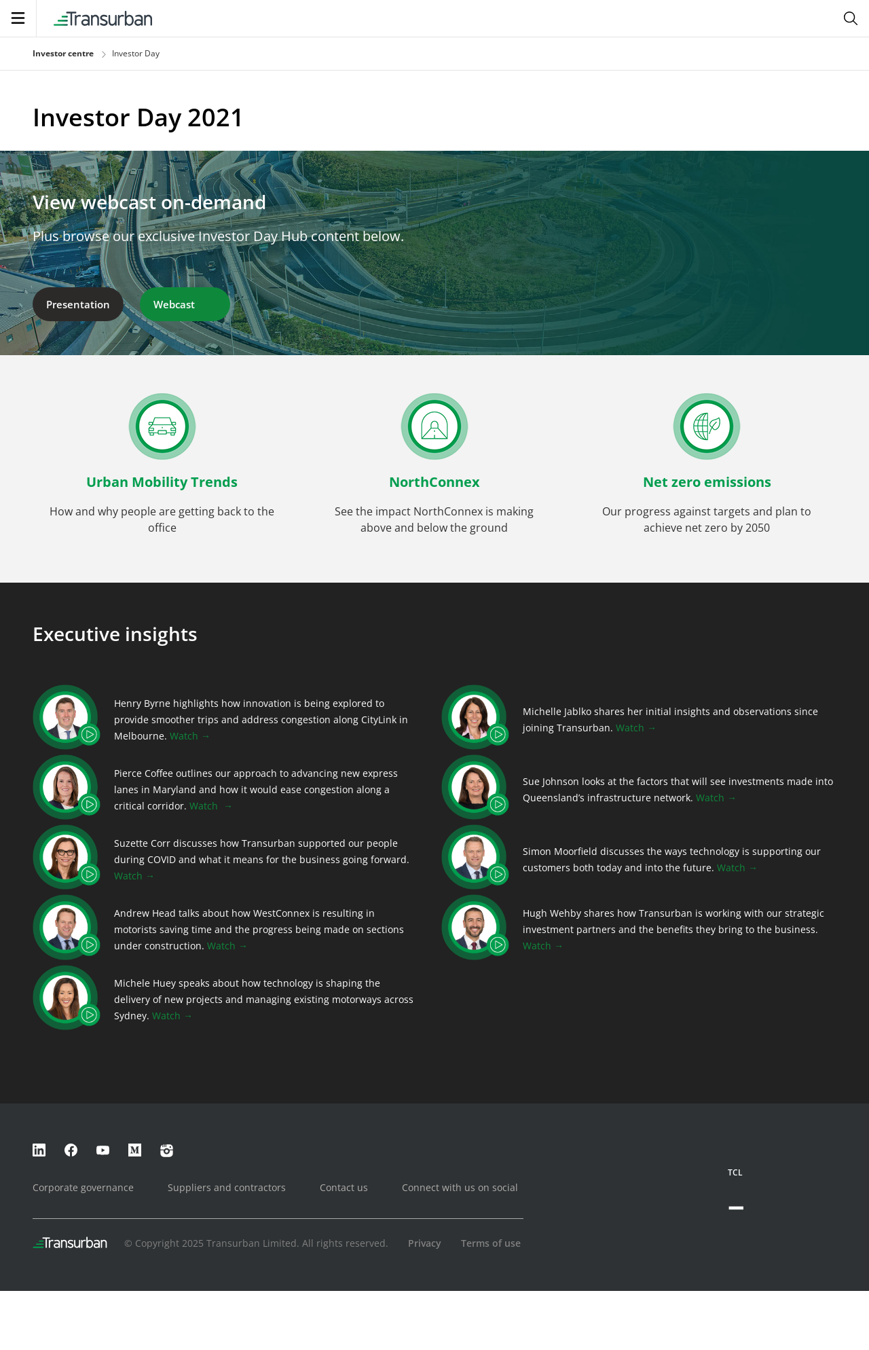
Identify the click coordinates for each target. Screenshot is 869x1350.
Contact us (344, 1187)
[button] (162, 474)
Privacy (424, 1243)
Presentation (78, 304)
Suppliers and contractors (227, 1187)
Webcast (185, 304)
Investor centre (63, 53)
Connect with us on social (460, 1187)
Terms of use (491, 1243)
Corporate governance (83, 1187)
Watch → (190, 735)
